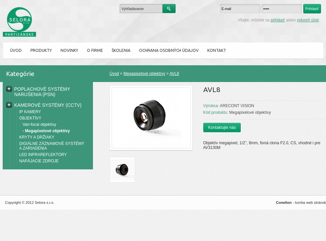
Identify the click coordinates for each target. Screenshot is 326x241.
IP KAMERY (30, 111)
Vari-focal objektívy (39, 124)
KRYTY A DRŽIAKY (37, 137)
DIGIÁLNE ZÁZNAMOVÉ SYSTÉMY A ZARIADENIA (51, 146)
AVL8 (174, 73)
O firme (95, 50)
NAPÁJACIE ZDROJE (39, 161)
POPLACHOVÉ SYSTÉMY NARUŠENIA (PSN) (42, 91)
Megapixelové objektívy (144, 73)
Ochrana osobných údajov (169, 50)
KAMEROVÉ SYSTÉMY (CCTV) (48, 105)
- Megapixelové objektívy (46, 131)
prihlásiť (277, 20)
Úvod (16, 50)
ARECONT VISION (237, 105)
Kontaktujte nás (222, 127)
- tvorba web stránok (301, 202)
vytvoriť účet (308, 20)
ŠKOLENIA (121, 50)
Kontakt (216, 50)
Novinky (69, 50)
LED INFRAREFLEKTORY (43, 154)
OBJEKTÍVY (30, 118)
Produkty (41, 50)
